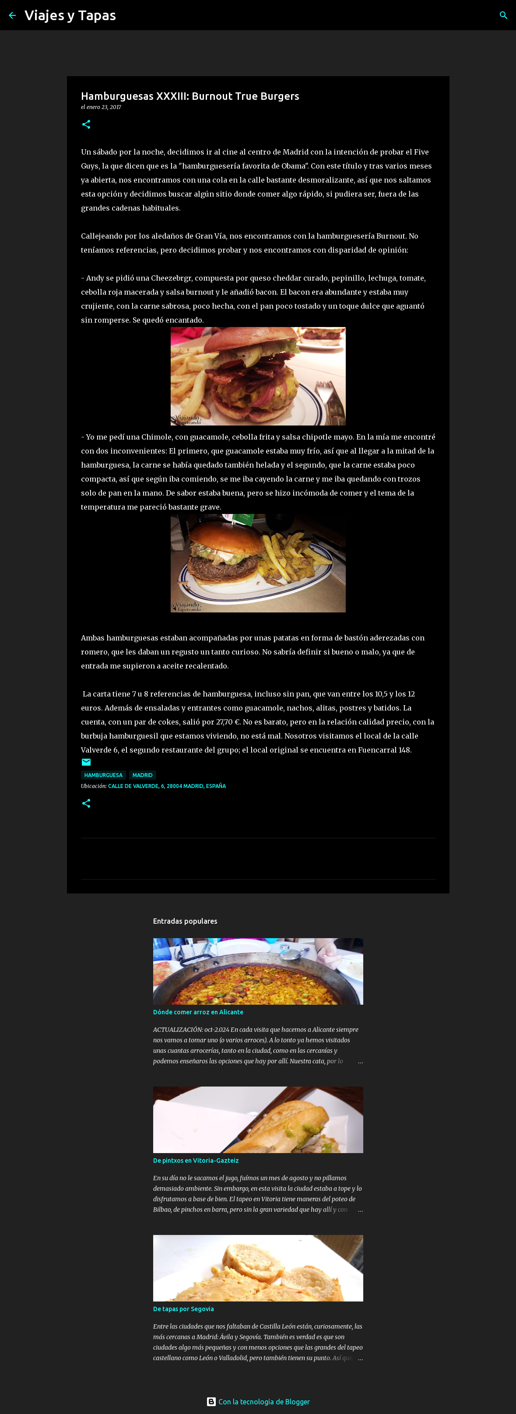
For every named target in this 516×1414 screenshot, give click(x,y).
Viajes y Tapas (70, 15)
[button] (86, 125)
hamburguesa (103, 775)
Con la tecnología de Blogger (258, 1402)
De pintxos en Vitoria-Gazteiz (196, 1160)
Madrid (143, 775)
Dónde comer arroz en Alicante (198, 1012)
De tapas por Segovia (183, 1308)
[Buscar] (128, 15)
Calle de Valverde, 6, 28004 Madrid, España (167, 786)
